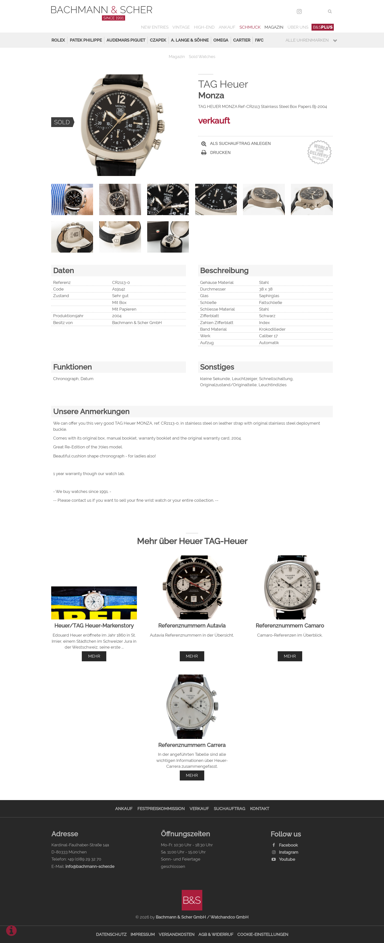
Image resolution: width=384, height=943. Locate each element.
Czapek (158, 40)
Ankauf (227, 27)
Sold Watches (202, 56)
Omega (220, 40)
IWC (259, 40)
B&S (323, 27)
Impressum (143, 934)
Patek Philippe (86, 40)
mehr (94, 656)
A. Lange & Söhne (190, 40)
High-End (204, 27)
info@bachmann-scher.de (89, 866)
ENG (320, 11)
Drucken (216, 152)
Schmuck (250, 27)
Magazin (273, 27)
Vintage (181, 27)
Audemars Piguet (126, 40)
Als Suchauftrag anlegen (236, 143)
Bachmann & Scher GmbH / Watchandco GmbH (202, 917)
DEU (310, 11)
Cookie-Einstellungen (262, 934)
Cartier (241, 40)
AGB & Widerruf (215, 934)
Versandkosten (176, 934)
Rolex (58, 40)
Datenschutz (111, 934)
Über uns (298, 27)
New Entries (154, 27)
